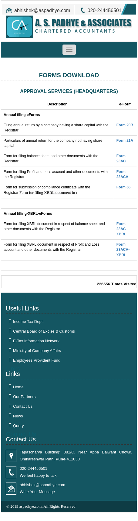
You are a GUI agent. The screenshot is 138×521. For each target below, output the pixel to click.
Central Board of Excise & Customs (44, 331)
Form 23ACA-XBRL (123, 249)
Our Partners (24, 396)
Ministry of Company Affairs (37, 350)
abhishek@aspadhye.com (42, 10)
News (18, 416)
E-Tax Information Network (36, 341)
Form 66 (123, 187)
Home (18, 387)
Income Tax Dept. (28, 321)
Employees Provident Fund (36, 360)
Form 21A (124, 140)
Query (18, 425)
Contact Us (22, 406)
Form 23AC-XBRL (121, 229)
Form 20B (124, 125)
